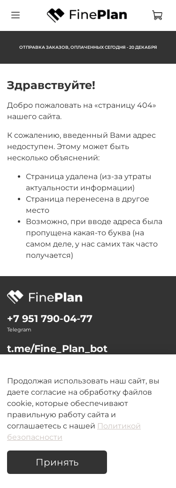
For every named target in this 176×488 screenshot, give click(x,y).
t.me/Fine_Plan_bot (57, 348)
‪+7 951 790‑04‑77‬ (49, 318)
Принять (57, 462)
